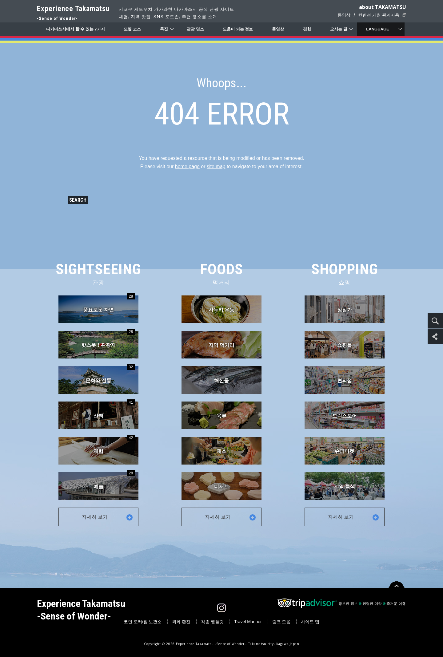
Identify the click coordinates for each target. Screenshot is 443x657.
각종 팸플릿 (212, 621)
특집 (164, 29)
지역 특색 (344, 486)
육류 (221, 415)
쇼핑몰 (344, 345)
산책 (114, 410)
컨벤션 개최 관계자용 (378, 15)
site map (216, 166)
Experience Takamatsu (73, 13)
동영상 (343, 15)
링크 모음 (281, 621)
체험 (114, 445)
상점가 (344, 309)
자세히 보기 (107, 517)
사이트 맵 (310, 621)
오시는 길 (338, 29)
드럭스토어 (344, 415)
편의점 (344, 380)
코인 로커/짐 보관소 (143, 621)
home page (187, 166)
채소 (221, 451)
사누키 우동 (221, 309)
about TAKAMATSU (382, 7)
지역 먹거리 (221, 345)
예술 (114, 480)
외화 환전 (181, 621)
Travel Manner (248, 621)
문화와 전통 (110, 374)
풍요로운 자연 (109, 303)
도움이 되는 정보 (238, 29)
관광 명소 (195, 29)
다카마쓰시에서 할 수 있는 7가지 (75, 29)
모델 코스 (132, 29)
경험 (307, 29)
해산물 (221, 380)
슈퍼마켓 (344, 451)
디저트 (221, 486)
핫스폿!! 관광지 (108, 339)
